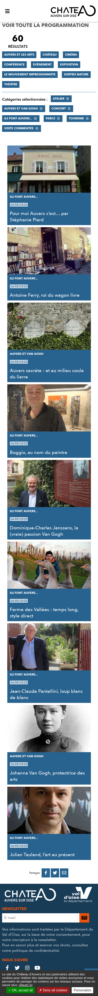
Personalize (82, 990)
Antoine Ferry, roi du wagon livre (45, 295)
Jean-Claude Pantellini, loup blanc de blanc (46, 694)
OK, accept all (20, 990)
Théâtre (10, 84)
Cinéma (71, 55)
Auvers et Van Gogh (21, 109)
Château (50, 55)
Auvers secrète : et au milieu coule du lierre (47, 373)
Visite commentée (19, 128)
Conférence (14, 65)
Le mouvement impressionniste (30, 74)
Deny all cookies (53, 990)
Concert (58, 109)
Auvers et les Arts (19, 55)
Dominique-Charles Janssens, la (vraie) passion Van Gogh (44, 531)
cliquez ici (25, 985)
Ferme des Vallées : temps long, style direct (44, 612)
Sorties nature (76, 74)
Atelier (58, 99)
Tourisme (76, 118)
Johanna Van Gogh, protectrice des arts (47, 776)
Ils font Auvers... (18, 118)
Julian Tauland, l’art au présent (42, 855)
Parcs (50, 118)
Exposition (69, 65)
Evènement (42, 65)
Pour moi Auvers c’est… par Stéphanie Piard (39, 216)
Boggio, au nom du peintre (38, 452)
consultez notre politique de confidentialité (45, 948)
